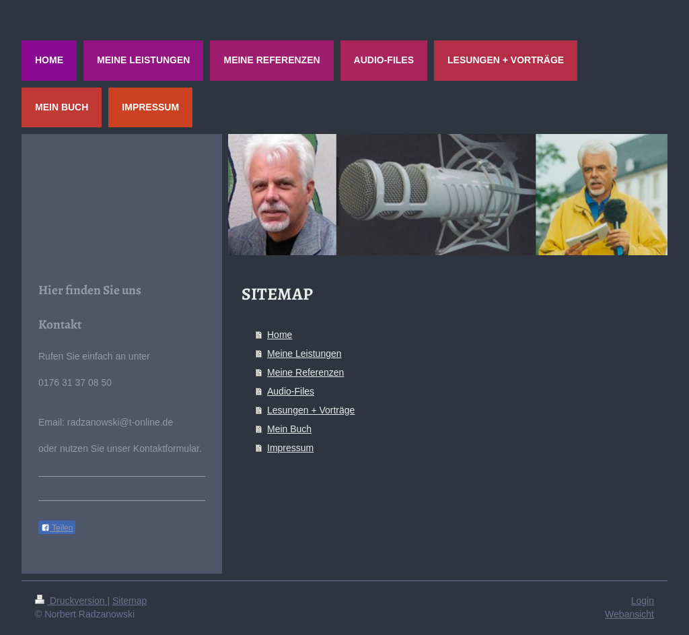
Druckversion (71, 600)
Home (279, 334)
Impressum (290, 447)
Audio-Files (290, 391)
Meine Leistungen (304, 353)
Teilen (57, 528)
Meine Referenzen (305, 372)
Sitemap (129, 600)
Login (642, 600)
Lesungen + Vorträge (311, 410)
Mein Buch (289, 429)
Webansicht (629, 614)
